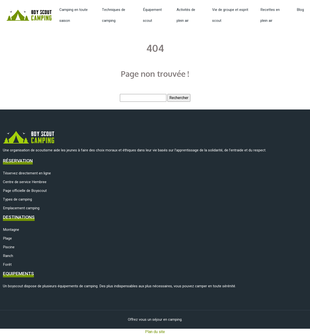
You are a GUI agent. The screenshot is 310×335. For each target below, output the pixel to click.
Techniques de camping (113, 15)
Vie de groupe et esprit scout (230, 15)
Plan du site (155, 332)
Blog (300, 9)
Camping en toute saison (73, 15)
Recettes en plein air (270, 15)
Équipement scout (152, 15)
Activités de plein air (186, 15)
